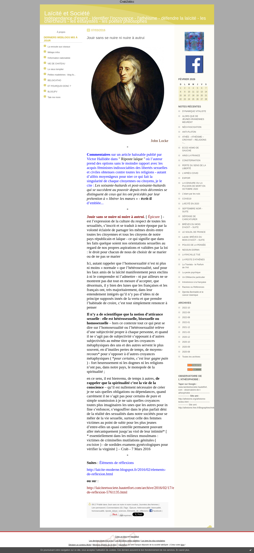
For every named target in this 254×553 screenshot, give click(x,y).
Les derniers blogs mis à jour (101, 541)
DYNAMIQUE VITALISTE (194, 111)
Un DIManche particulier (193, 277)
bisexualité (156, 508)
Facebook (155, 511)
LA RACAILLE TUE (191, 254)
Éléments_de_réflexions (137, 511)
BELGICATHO (54, 80)
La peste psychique (191, 272)
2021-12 (186, 327)
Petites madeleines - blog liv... (62, 75)
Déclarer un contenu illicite (80, 545)
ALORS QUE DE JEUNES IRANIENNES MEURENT (193, 119)
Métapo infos (54, 52)
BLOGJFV (52, 91)
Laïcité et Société (67, 13)
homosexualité (98, 511)
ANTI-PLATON (189, 132)
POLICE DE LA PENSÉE (194, 245)
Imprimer (125, 515)
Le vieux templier (56, 69)
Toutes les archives (191, 357)
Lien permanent (98, 508)
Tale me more (54, 97)
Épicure (133, 508)
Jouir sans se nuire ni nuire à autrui (115, 38)
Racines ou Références (193, 287)
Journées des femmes (148, 504)
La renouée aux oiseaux (59, 46)
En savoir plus (182, 550)
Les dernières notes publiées (127, 541)
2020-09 (186, 347)
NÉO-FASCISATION (191, 127)
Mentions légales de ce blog (104, 545)
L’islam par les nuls (191, 194)
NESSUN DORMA (190, 250)
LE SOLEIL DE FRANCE (193, 232)
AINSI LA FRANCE (191, 155)
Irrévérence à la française (194, 282)
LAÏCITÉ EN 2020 (190, 203)
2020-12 (186, 337)
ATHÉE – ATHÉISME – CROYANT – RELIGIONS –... (194, 140)
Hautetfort (135, 537)
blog (183, 545)
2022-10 (186, 307)
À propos (61, 32)
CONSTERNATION (191, 160)
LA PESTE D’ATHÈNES (193, 259)
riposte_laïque (111, 511)
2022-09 (186, 312)
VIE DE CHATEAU (56, 63)
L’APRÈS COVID (190, 173)
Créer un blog (121, 537)
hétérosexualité (143, 508)
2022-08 (186, 317)
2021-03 (186, 332)
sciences (122, 511)
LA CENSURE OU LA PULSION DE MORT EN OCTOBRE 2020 (193, 186)
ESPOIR (186, 178)
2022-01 (186, 322)
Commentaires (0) (114, 508)
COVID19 (186, 199)
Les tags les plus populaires (153, 541)
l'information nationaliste (59, 58)
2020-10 (186, 342)
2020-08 (186, 352)
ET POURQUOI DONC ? (59, 86)
